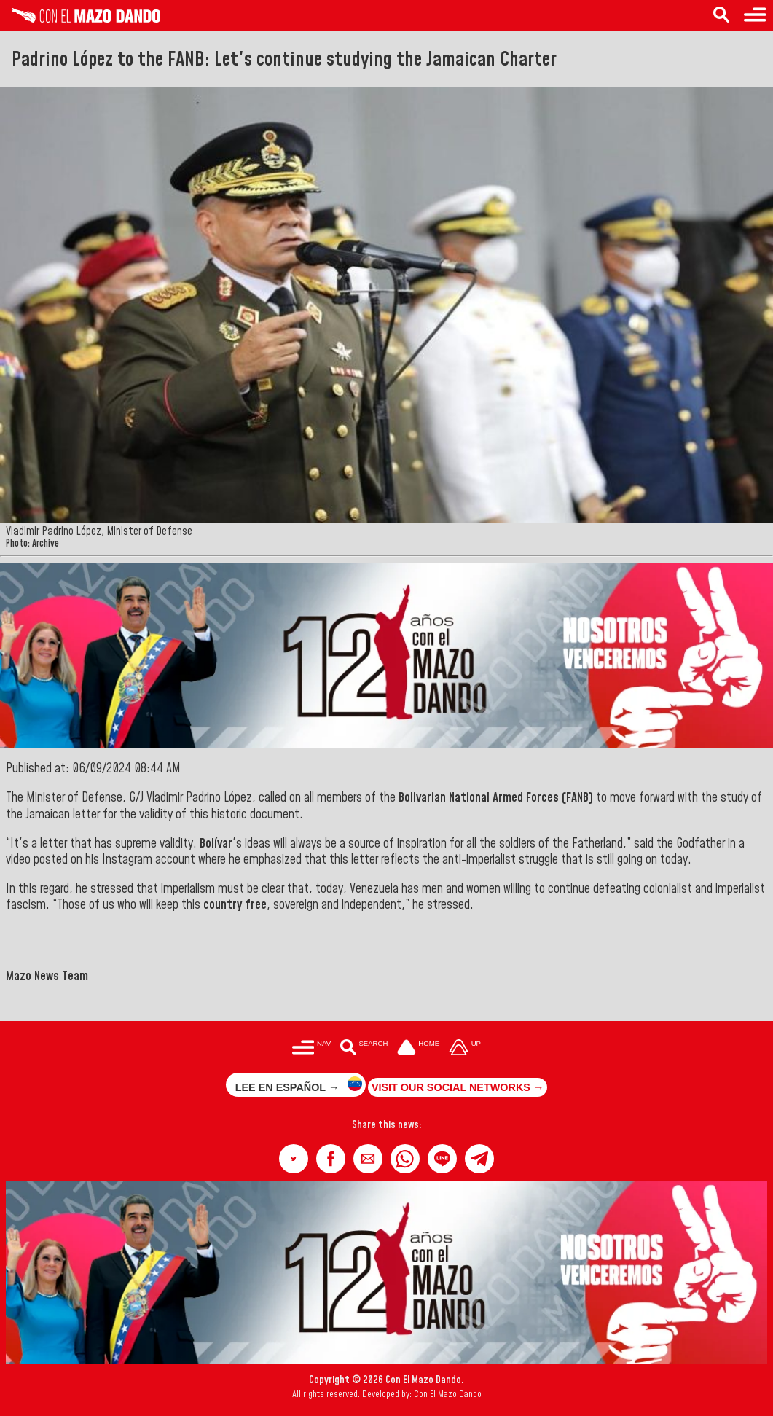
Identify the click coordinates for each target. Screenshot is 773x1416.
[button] (293, 1158)
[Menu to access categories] (754, 16)
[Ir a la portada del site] (418, 1049)
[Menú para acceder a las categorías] (311, 1049)
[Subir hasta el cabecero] (464, 1049)
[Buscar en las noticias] (364, 1049)
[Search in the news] (721, 16)
